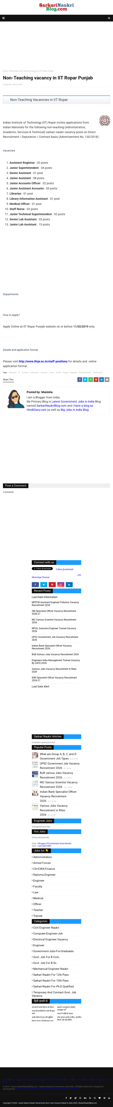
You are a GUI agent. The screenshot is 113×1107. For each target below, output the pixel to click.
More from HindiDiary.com (42, 1020)
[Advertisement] (56, 45)
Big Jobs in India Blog (75, 410)
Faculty (37, 886)
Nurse (51, 373)
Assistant (12, 373)
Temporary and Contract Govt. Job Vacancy (54, 994)
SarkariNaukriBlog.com (51, 405)
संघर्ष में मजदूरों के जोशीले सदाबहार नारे (66, 1008)
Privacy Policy (36, 1079)
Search (68, 1079)
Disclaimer (24, 1079)
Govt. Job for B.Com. (46, 957)
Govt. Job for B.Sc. (45, 963)
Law (35, 892)
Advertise (88, 1079)
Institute (25, 373)
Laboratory (34, 373)
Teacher (38, 910)
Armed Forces (42, 863)
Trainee (37, 916)
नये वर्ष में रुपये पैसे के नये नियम (43, 1007)
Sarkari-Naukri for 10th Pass (51, 980)
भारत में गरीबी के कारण (65, 1013)
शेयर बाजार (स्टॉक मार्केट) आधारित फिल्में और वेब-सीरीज (69, 1018)
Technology (13, 71)
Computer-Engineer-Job (48, 933)
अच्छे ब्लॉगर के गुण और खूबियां (42, 1017)
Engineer (38, 880)
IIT (19, 373)
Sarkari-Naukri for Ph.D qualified (53, 986)
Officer (37, 904)
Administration (42, 857)
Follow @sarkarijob (64, 569)
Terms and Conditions (54, 1079)
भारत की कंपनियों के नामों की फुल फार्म (43, 1012)
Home (5, 71)
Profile (96, 1079)
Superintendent (85, 373)
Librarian (44, 373)
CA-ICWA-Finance (44, 869)
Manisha (8, 85)
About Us (13, 1079)
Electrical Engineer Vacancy (50, 939)
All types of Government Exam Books (54, 843)
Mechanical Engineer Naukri (50, 969)
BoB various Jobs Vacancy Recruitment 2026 (55, 654)
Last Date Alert (44, 846)
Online (58, 373)
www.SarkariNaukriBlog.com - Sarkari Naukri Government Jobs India (46, 1089)
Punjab (65, 373)
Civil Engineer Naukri (46, 927)
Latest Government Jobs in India (73, 401)
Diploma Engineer (44, 874)
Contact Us (78, 1079)
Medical (38, 898)
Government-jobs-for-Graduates (53, 951)
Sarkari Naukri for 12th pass (51, 974)
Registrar (73, 373)
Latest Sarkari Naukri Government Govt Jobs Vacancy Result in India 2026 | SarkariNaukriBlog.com (57, 1103)
